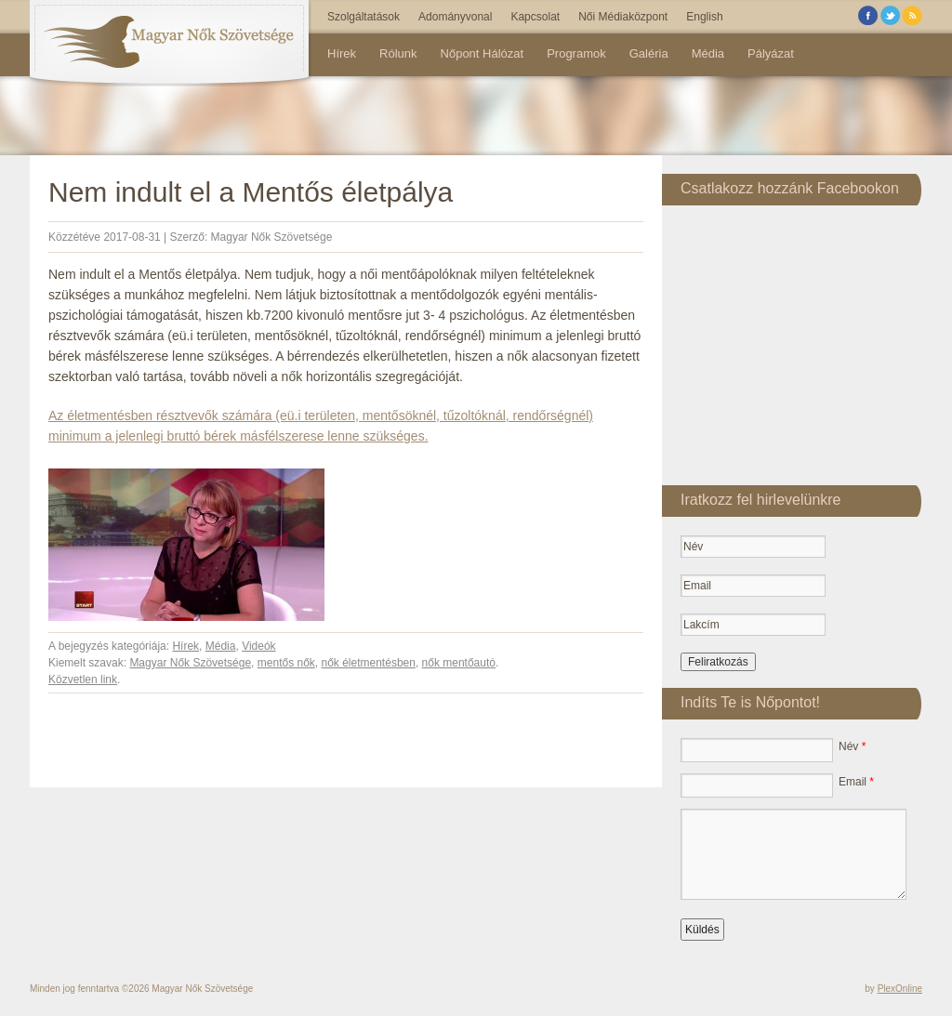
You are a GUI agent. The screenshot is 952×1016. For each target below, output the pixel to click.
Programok (576, 53)
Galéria (648, 53)
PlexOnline (900, 988)
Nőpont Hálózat (482, 53)
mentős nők (286, 662)
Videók (258, 646)
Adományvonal (455, 16)
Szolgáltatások (363, 16)
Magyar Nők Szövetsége (272, 237)
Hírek (341, 53)
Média (708, 53)
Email (856, 781)
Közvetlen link (82, 679)
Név (852, 746)
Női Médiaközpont (623, 16)
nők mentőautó (459, 662)
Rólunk (397, 53)
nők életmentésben (369, 662)
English (704, 16)
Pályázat (770, 53)
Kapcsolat (535, 16)
